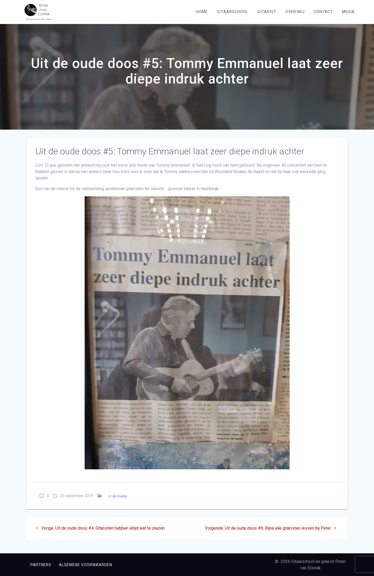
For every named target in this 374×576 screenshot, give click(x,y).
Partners (40, 565)
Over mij (295, 12)
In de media (117, 502)
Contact (323, 12)
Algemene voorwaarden (85, 565)
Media (348, 12)
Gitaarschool (232, 12)
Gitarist (266, 12)
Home (202, 12)
